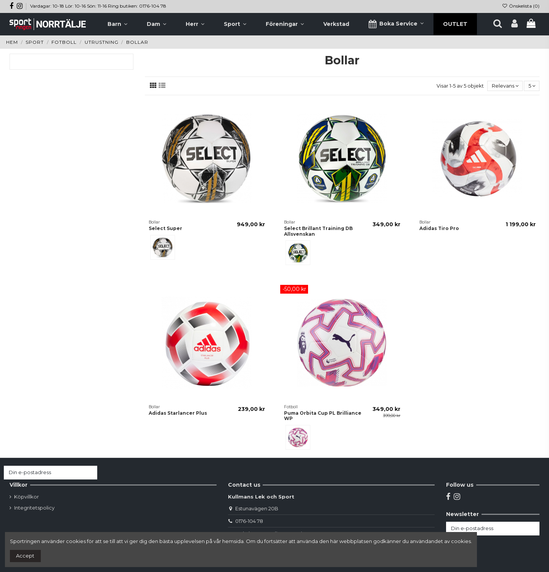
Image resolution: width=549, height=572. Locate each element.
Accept (25, 556)
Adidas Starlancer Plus (178, 413)
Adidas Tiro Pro (439, 228)
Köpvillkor (26, 497)
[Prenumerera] (89, 472)
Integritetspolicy (34, 508)
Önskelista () (520, 6)
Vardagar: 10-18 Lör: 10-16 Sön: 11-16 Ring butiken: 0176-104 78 (98, 6)
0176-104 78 (249, 521)
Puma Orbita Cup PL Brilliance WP (322, 415)
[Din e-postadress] (43, 472)
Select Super (165, 228)
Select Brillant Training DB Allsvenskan (318, 230)
